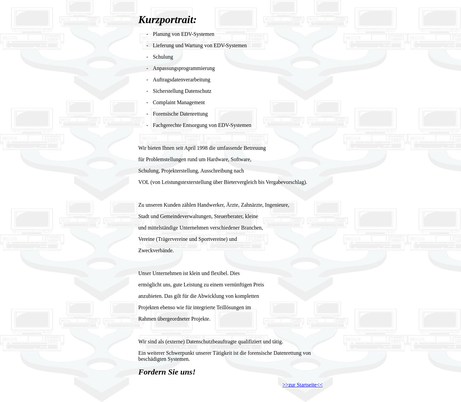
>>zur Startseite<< (302, 385)
